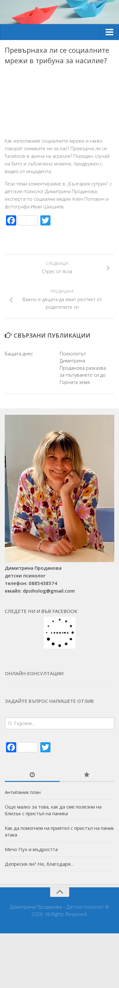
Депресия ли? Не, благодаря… (39, 864)
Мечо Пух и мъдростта (31, 849)
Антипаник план (23, 792)
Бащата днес (19, 353)
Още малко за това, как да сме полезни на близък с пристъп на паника (53, 810)
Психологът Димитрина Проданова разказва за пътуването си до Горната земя (83, 367)
